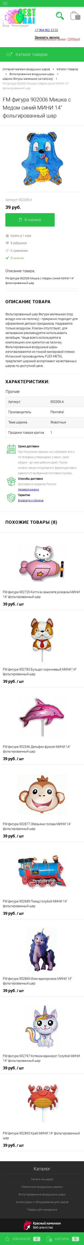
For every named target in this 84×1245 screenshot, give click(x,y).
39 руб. (13, 207)
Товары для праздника (42, 1209)
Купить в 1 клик (18, 235)
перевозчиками (28, 489)
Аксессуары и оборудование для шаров (42, 1202)
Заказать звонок (47, 37)
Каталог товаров (26, 54)
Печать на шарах (42, 1179)
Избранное (22, 1239)
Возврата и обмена (30, 500)
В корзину (30, 220)
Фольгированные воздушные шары (42, 1194)
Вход (6, 25)
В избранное (16, 243)
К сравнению (16, 250)
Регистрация (20, 25)
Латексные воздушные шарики (42, 1186)
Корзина (62, 1239)
